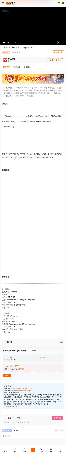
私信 (59, 60)
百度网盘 (7, 375)
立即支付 (21, 369)
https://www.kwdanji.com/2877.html (20, 390)
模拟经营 (5, 52)
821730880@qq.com (11, 406)
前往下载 (58, 52)
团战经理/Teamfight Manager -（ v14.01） (22, 388)
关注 (50, 60)
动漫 (59, 80)
